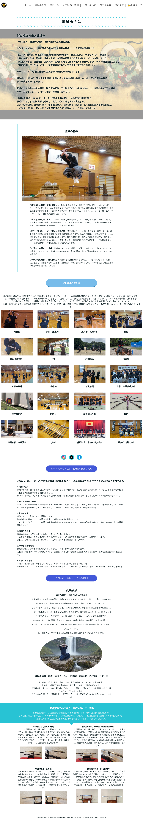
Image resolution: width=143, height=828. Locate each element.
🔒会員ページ (134, 5)
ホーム (27, 5)
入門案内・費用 (71, 5)
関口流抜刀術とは (71, 283)
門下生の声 (105, 5)
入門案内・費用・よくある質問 (71, 578)
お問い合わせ (89, 5)
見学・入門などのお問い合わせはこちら (71, 468)
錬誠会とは (40, 5)
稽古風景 (119, 5)
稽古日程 (54, 5)
